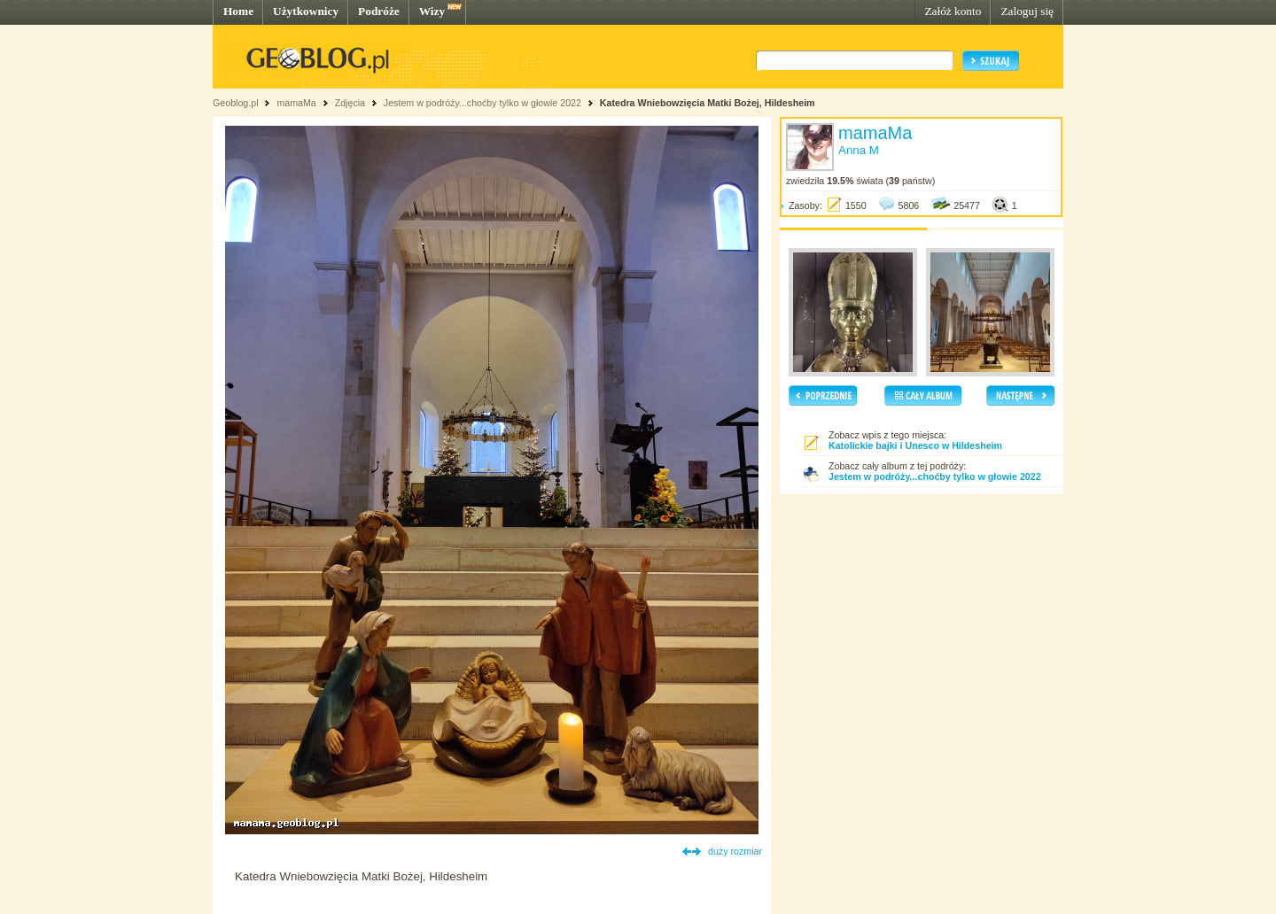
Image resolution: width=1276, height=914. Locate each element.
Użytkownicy (305, 11)
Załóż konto (952, 11)
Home (238, 11)
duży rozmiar (735, 851)
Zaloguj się (1027, 11)
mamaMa (295, 102)
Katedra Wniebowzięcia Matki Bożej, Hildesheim (707, 102)
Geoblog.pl (236, 102)
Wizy (432, 11)
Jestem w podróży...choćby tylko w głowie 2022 (482, 102)
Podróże (379, 11)
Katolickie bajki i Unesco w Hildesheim (915, 445)
